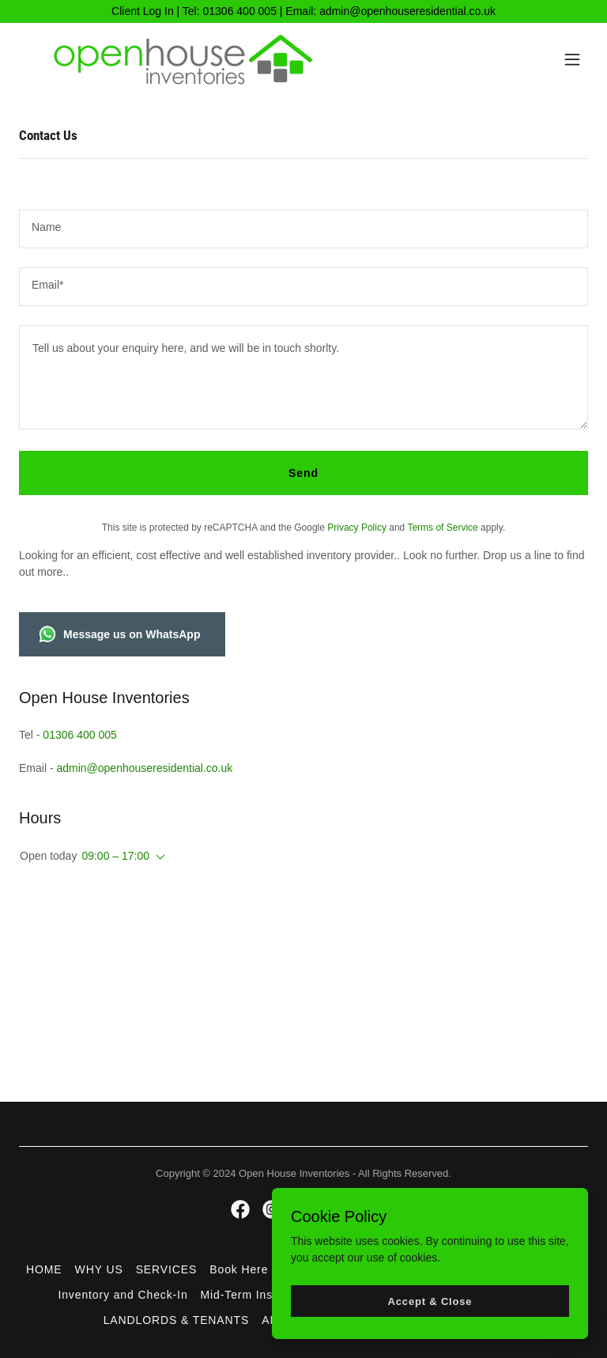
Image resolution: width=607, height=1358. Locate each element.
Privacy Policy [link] (356, 527)
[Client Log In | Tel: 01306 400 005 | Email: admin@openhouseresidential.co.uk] (303, 11)
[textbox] (303, 229)
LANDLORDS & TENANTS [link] (177, 1320)
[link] (198, 59)
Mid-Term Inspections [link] (260, 1294)
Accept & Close (430, 1312)
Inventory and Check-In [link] (122, 1294)
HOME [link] (44, 1269)
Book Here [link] (238, 1269)
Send (303, 473)
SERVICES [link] (167, 1269)
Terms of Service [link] (442, 527)
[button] (572, 59)
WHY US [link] (99, 1269)
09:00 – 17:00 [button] (115, 855)
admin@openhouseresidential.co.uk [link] (144, 768)
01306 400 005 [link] (79, 734)
